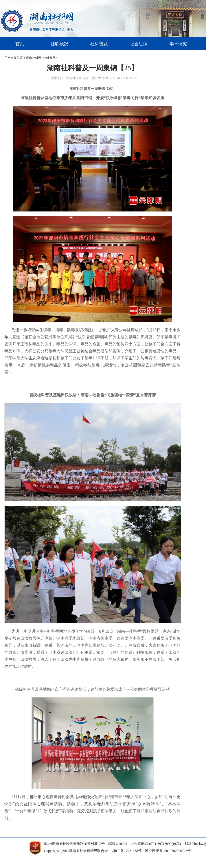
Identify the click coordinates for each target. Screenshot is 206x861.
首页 (19, 43)
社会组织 (138, 43)
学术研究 (178, 43)
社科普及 (99, 43)
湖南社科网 (33, 58)
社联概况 (59, 43)
